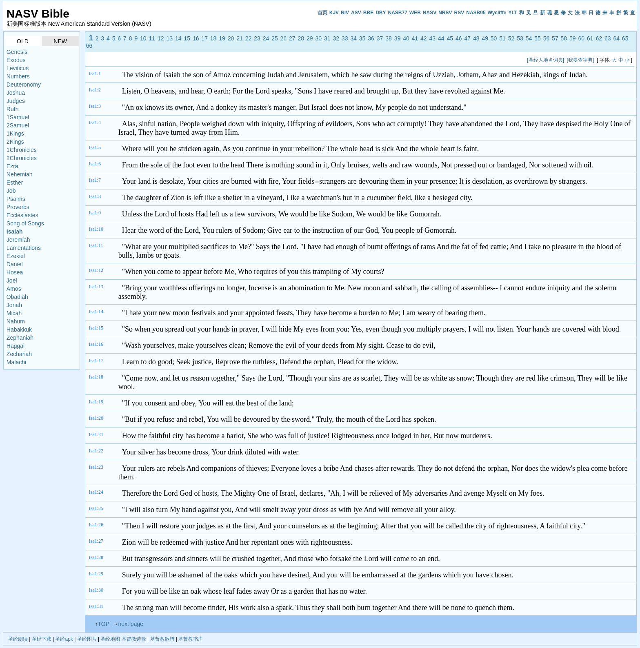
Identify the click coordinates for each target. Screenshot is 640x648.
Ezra (12, 166)
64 (616, 38)
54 (529, 38)
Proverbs (18, 207)
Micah (14, 313)
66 (89, 45)
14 (178, 38)
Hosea (15, 272)
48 (476, 38)
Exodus (16, 60)
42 (423, 38)
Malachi (16, 362)
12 (161, 38)
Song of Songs (25, 223)
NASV (429, 13)
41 (415, 38)
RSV (459, 13)
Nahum (16, 321)
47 (467, 38)
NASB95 (475, 13)
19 (222, 38)
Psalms (16, 199)
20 (231, 38)
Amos (14, 288)
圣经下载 (41, 639)
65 (625, 38)
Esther (15, 182)
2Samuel (18, 125)
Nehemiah (20, 174)
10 (143, 38)
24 (266, 38)
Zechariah (19, 354)
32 (336, 38)
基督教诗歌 (134, 639)
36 (371, 38)
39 (397, 38)
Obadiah (17, 297)
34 (353, 38)
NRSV (445, 13)
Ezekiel (16, 256)
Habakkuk (19, 329)
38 (388, 38)
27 (292, 38)
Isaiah (15, 231)
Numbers (18, 76)
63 (607, 38)
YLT (512, 13)
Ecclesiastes (22, 215)
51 (502, 38)
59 (572, 38)
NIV (345, 13)
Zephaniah (20, 337)
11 (152, 38)
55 (537, 38)
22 (248, 38)
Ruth (13, 109)
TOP (103, 624)
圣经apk (64, 639)
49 (485, 38)
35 (362, 38)
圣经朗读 (18, 639)
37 (380, 38)
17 (204, 38)
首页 (322, 13)
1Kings (15, 133)
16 (196, 38)
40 (406, 38)
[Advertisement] (236, 60)
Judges (16, 101)
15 (187, 38)
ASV (356, 13)
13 (169, 38)
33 (345, 38)
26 (283, 38)
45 (450, 38)
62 (599, 38)
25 (274, 38)
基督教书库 (190, 639)
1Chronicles (22, 150)
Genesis (17, 52)
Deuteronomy (24, 84)
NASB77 (397, 13)
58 (564, 38)
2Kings (15, 141)
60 (581, 38)
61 (590, 38)
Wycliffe (497, 13)
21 (239, 38)
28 (301, 38)
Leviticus (18, 68)
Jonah (14, 305)
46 (459, 38)
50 (494, 38)
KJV (334, 13)
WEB (415, 13)
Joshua (16, 92)
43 (432, 38)
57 (555, 38)
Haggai (15, 346)
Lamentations (24, 248)
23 (257, 38)
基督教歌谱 (162, 639)
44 (441, 38)
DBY (381, 13)
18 (213, 38)
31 (327, 38)
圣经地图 (110, 639)
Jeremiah (18, 239)
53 (520, 38)
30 (318, 38)
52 (511, 38)
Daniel (15, 264)
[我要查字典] (580, 60)
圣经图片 (87, 639)
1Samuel (18, 117)
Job (11, 190)
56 (546, 38)
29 (310, 38)
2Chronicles (22, 158)
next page (131, 624)
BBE (368, 13)
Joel (12, 280)
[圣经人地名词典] (545, 60)
